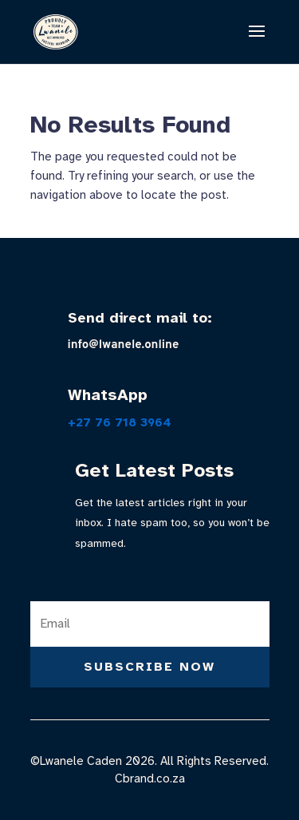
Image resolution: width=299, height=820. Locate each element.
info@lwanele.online (123, 345)
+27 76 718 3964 (119, 422)
